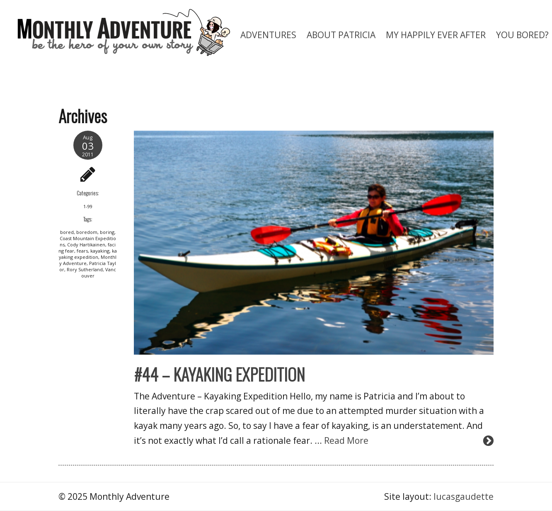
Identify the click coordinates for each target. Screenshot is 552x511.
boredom (86, 232)
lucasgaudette (463, 496)
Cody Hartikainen (86, 244)
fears (82, 251)
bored (67, 232)
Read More (346, 440)
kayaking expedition (88, 254)
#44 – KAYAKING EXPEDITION (219, 374)
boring (107, 232)
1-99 (87, 206)
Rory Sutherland (85, 269)
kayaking (99, 251)
